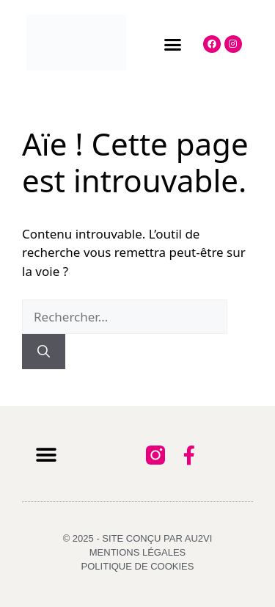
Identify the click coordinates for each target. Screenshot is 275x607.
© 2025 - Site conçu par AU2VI (138, 538)
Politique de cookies (137, 566)
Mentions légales (137, 552)
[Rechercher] (43, 351)
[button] (173, 45)
